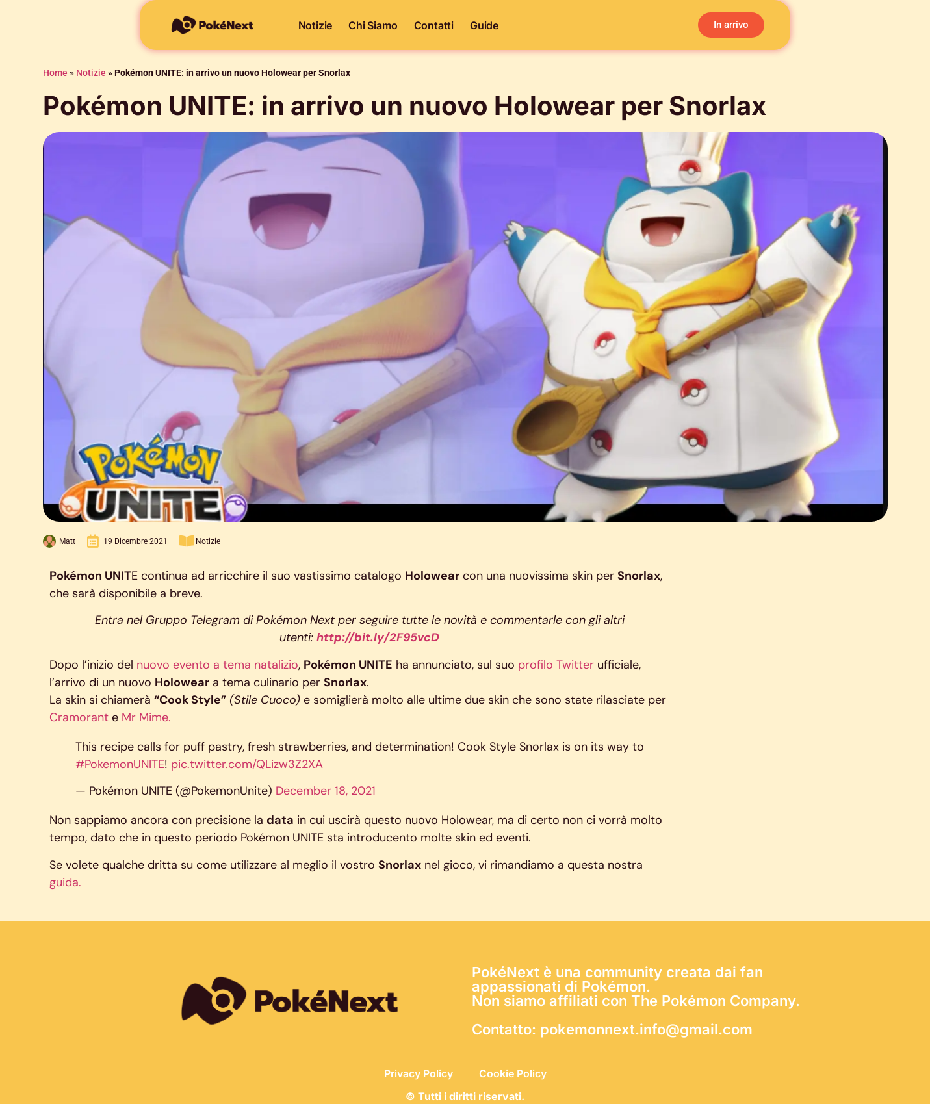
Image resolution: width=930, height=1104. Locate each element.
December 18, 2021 (326, 791)
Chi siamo (372, 25)
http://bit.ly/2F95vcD (377, 637)
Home (55, 73)
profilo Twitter (556, 665)
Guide (484, 25)
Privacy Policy (418, 1073)
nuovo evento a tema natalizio (217, 665)
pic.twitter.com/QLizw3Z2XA (247, 764)
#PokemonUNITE (119, 764)
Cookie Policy (513, 1073)
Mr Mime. (146, 717)
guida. (65, 882)
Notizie (315, 25)
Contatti (434, 25)
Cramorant (80, 717)
